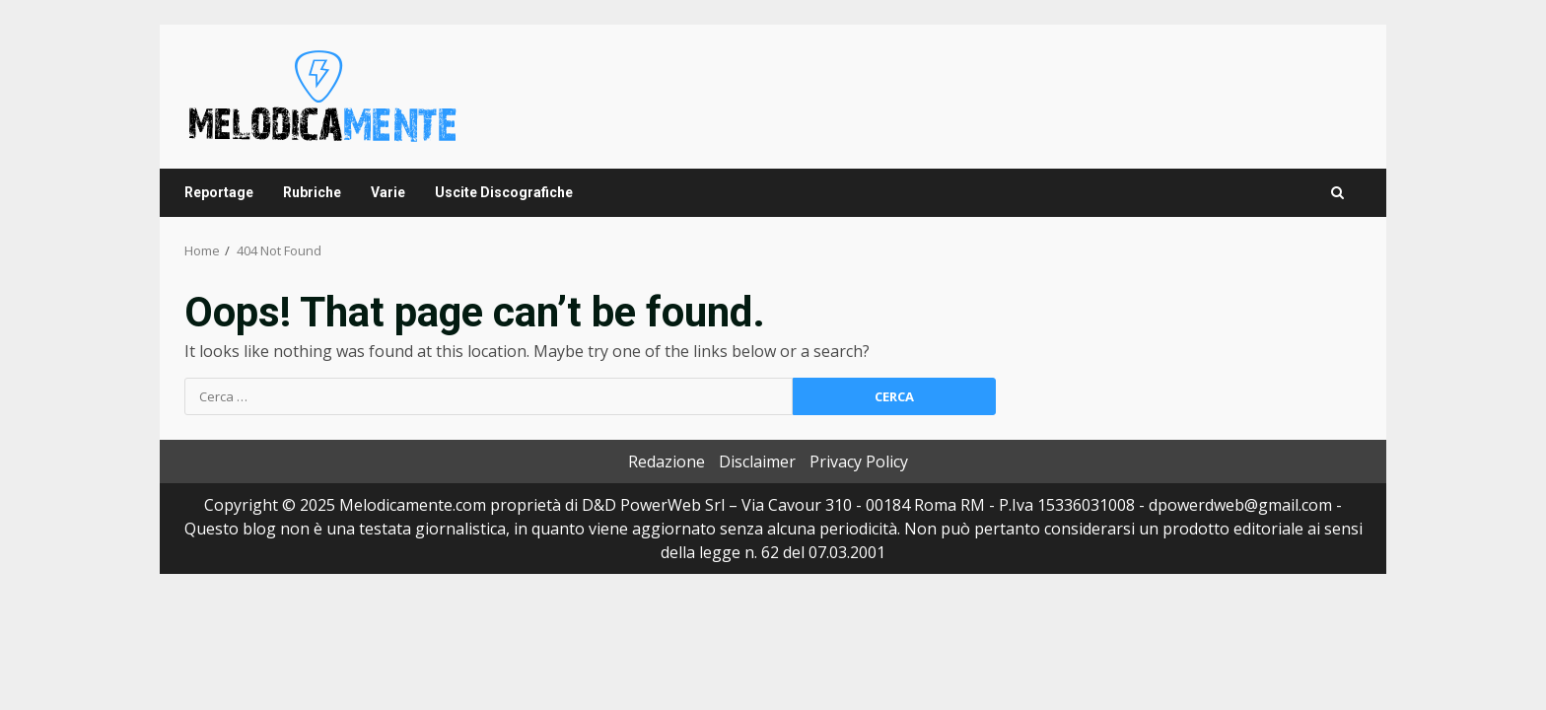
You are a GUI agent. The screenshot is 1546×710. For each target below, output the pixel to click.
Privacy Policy (858, 461)
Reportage (218, 192)
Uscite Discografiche (504, 192)
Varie (388, 192)
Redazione (666, 461)
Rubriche (312, 192)
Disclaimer (757, 461)
